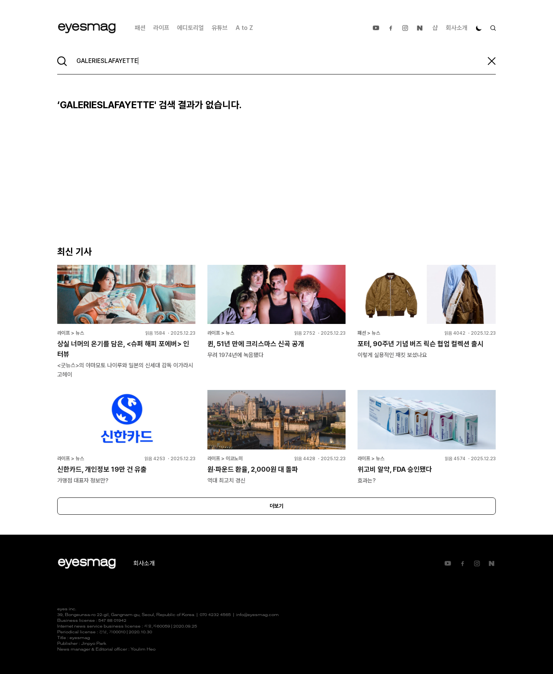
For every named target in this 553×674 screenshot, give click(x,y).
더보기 (276, 506)
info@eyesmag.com (257, 615)
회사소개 (456, 27)
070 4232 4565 (215, 615)
